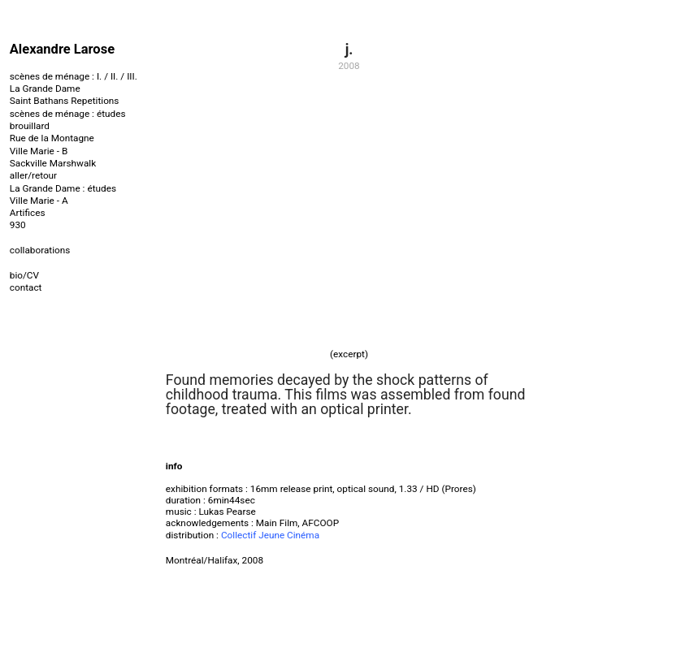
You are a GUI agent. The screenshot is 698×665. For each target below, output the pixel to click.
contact (26, 287)
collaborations (40, 250)
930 (18, 225)
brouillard (30, 126)
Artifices (28, 212)
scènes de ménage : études (68, 113)
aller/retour (33, 175)
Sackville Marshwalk (53, 163)
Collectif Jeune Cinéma (270, 535)
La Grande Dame (45, 88)
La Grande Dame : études (63, 188)
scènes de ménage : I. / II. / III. (73, 76)
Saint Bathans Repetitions (64, 100)
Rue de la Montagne (52, 138)
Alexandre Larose (62, 49)
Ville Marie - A (39, 200)
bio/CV (24, 275)
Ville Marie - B (39, 151)
